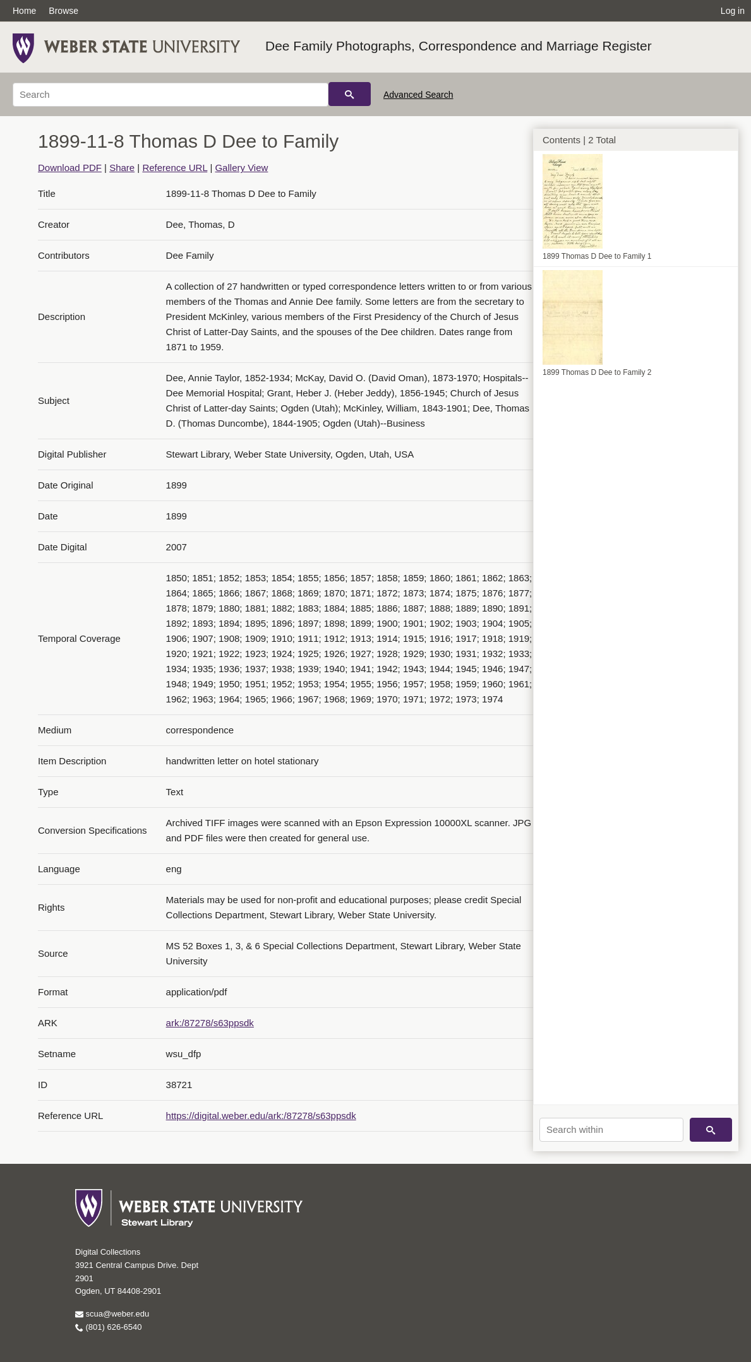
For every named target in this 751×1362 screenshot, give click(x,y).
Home (24, 11)
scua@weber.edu (112, 1313)
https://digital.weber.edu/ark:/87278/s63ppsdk (261, 1115)
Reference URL (174, 167)
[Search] (170, 95)
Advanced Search (418, 95)
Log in (733, 11)
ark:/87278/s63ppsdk (210, 1022)
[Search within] (611, 1130)
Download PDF (70, 167)
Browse (63, 11)
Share (122, 167)
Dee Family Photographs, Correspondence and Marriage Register (458, 45)
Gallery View (241, 167)
